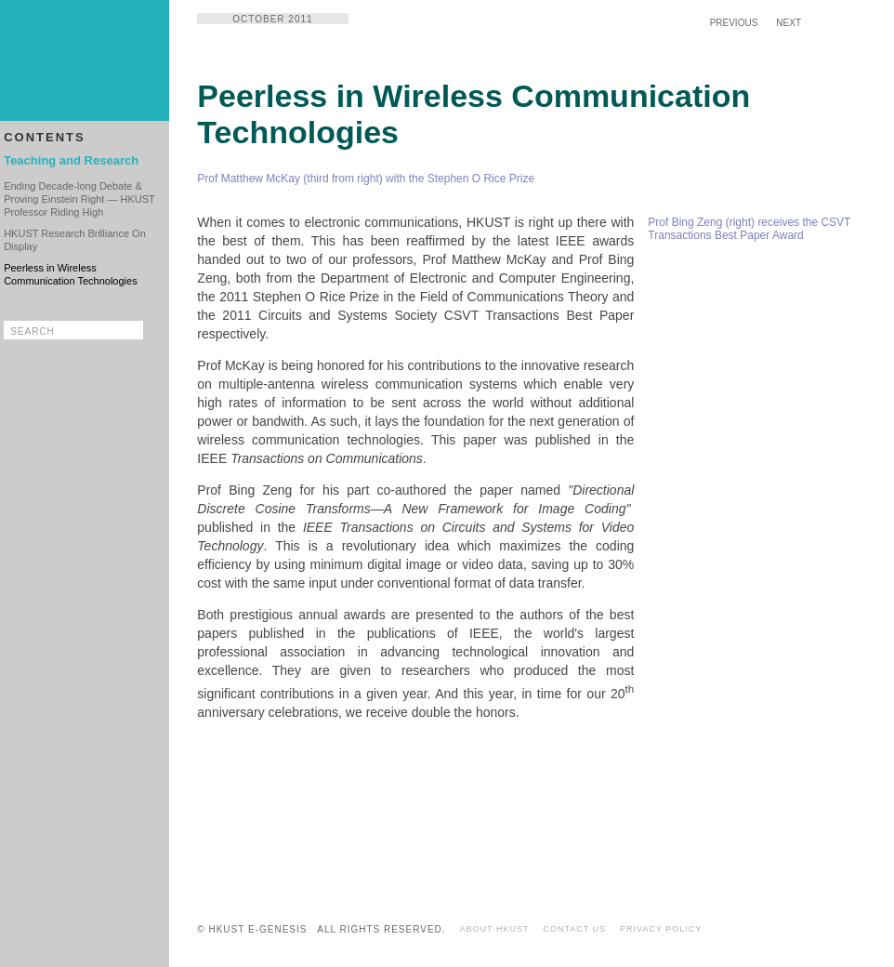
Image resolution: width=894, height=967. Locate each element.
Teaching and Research (71, 160)
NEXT (788, 23)
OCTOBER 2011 (272, 19)
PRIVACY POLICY (661, 929)
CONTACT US (574, 929)
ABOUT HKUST (495, 929)
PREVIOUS (734, 23)
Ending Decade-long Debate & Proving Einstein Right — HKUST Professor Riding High (79, 199)
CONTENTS (44, 137)
